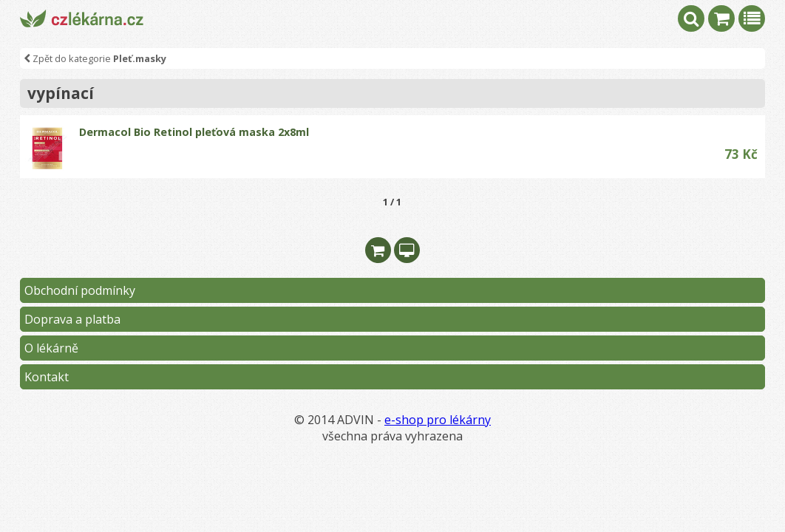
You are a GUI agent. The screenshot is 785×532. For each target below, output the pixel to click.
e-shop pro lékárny (437, 420)
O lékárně (51, 348)
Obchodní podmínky (79, 290)
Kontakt (46, 377)
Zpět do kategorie (95, 58)
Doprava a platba (72, 319)
